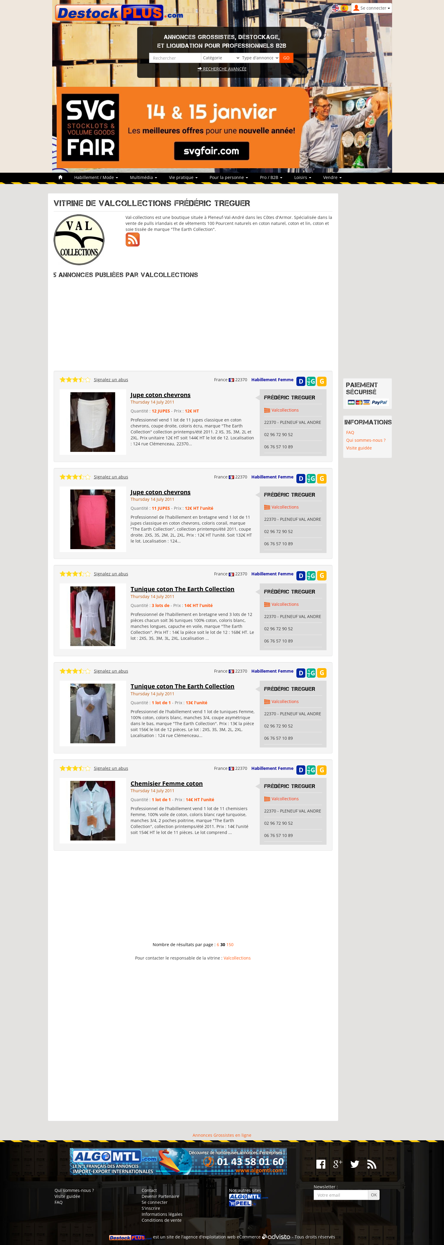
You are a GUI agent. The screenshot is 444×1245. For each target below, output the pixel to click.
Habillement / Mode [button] (96, 177)
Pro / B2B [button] (271, 177)
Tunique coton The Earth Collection (182, 589)
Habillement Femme (272, 379)
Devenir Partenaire (160, 1196)
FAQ (350, 432)
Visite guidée (359, 448)
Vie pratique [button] (183, 177)
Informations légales (162, 1214)
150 (229, 944)
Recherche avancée (222, 69)
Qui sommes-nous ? (366, 440)
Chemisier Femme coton (167, 783)
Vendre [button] (332, 177)
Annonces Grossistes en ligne (222, 1135)
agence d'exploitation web (209, 1237)
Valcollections (285, 410)
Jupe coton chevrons (161, 395)
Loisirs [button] (302, 177)
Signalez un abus (111, 379)
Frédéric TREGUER (289, 398)
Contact (149, 1190)
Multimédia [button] (143, 177)
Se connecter (155, 1202)
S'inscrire (151, 1208)
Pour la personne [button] (229, 177)
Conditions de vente (162, 1220)
